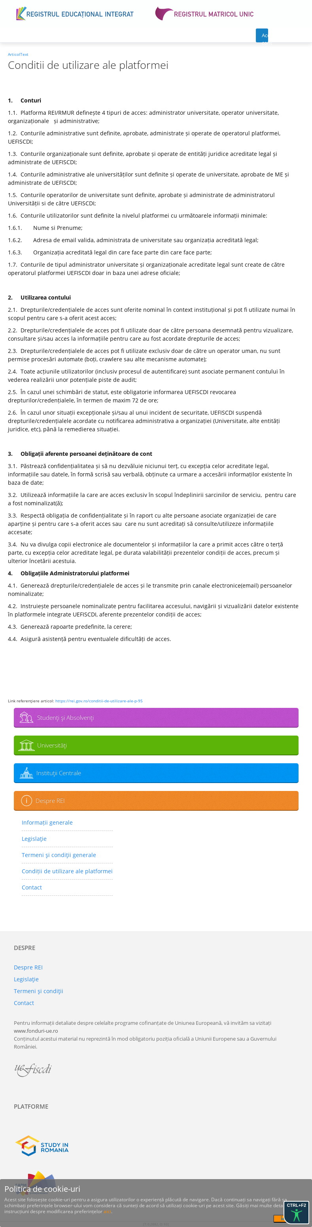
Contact (32, 887)
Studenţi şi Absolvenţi (65, 717)
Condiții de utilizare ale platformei (67, 871)
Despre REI (50, 800)
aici (107, 1211)
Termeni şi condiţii (38, 991)
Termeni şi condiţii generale (59, 855)
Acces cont (265, 37)
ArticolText (18, 54)
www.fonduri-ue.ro (36, 1030)
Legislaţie (34, 838)
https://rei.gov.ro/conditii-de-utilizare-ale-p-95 (99, 701)
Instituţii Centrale (58, 773)
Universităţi (52, 745)
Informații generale (47, 822)
